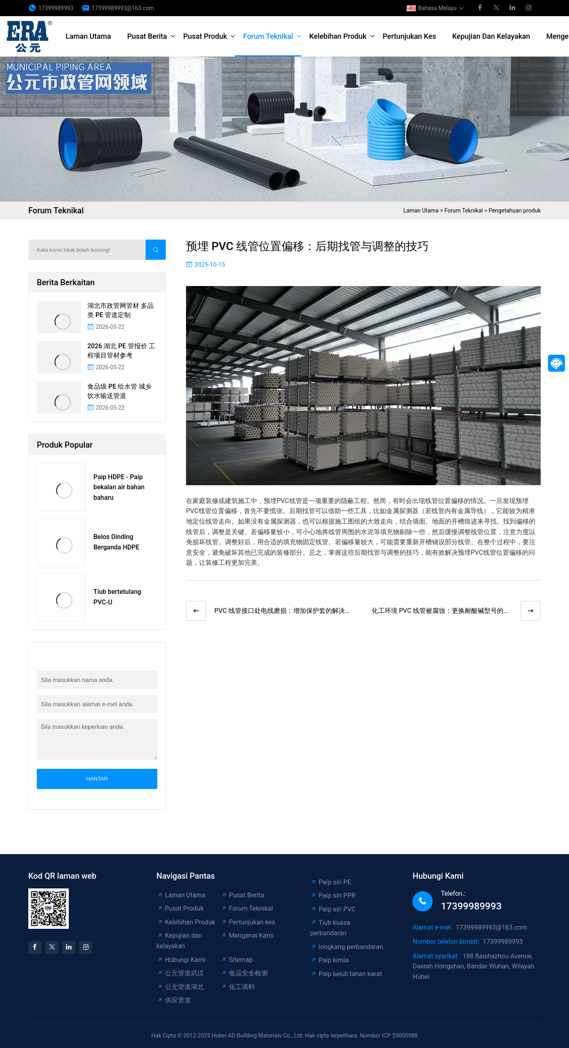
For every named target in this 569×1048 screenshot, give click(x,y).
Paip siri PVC (333, 909)
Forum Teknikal (268, 36)
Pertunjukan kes (409, 36)
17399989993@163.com (123, 8)
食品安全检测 (244, 973)
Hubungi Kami (181, 960)
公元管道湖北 (180, 987)
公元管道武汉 (180, 973)
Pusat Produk (205, 36)
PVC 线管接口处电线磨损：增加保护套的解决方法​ (282, 611)
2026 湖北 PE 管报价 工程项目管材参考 (121, 350)
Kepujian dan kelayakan (491, 36)
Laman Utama (88, 36)
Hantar (97, 779)
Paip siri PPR (332, 895)
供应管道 (174, 1000)
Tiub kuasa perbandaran (330, 928)
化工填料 (237, 987)
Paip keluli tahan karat (346, 974)
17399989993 (56, 8)
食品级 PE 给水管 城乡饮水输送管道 (119, 391)
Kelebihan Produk (337, 36)
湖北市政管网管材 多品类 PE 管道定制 (120, 310)
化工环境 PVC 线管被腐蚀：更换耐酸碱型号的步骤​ (441, 611)
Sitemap (236, 960)
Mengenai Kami (247, 935)
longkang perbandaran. (347, 947)
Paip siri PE (330, 882)
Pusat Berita (147, 36)
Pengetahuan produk (515, 210)
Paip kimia (329, 960)
